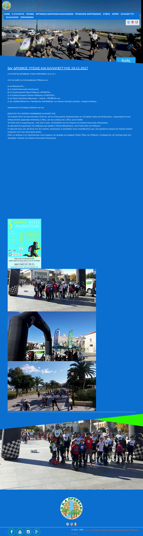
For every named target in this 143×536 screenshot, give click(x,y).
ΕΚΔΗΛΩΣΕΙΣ (12, 17)
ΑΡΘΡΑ (115, 14)
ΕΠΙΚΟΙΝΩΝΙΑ (27, 17)
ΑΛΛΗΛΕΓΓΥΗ (127, 14)
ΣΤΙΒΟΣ (106, 14)
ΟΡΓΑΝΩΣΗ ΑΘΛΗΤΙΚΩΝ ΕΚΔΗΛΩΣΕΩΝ (54, 14)
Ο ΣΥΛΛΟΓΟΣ (18, 14)
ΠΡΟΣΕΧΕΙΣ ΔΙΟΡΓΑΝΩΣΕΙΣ (88, 14)
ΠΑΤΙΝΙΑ (30, 14)
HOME (7, 14)
